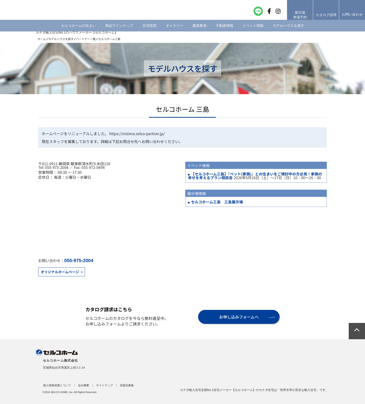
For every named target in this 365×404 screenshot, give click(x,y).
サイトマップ (104, 385)
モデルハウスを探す (288, 29)
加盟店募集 (127, 385)
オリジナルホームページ (60, 271)
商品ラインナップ (119, 29)
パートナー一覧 (86, 39)
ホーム (41, 39)
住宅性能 (149, 29)
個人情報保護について (57, 385)
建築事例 (199, 29)
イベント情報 (253, 29)
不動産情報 (224, 29)
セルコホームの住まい (78, 29)
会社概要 (83, 385)
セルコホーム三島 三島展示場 (217, 202)
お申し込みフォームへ (239, 317)
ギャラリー (174, 29)
